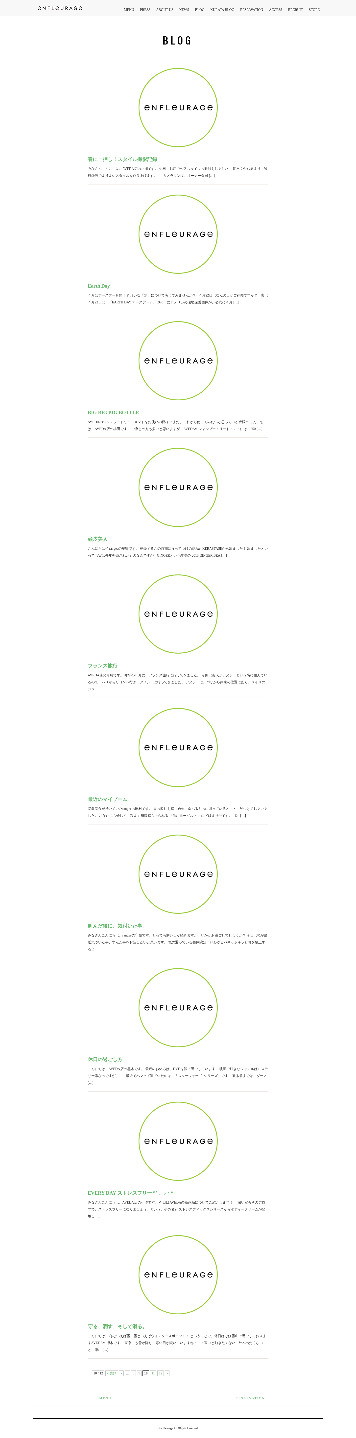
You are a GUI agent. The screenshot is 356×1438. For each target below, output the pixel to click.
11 (153, 1373)
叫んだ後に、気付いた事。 (117, 926)
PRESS (145, 10)
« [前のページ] (121, 1373)
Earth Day (99, 286)
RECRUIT (295, 10)
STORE (314, 10)
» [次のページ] (167, 1373)
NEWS (184, 10)
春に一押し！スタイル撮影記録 (122, 159)
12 (160, 1373)
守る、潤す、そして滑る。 (117, 1326)
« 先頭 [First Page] (112, 1373)
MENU (129, 10)
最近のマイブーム (107, 799)
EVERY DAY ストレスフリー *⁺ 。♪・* (130, 1193)
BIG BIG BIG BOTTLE (113, 412)
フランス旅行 (103, 665)
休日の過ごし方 (105, 1059)
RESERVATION (251, 10)
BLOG (199, 10)
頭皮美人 (98, 539)
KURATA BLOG (222, 10)
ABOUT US (164, 10)
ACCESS (275, 10)
